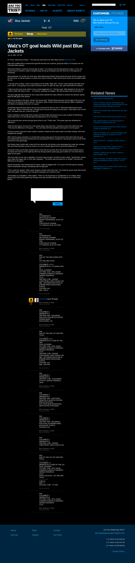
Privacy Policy (118, 551)
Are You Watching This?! (14, 9)
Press (34, 530)
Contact (56, 530)
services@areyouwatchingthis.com (109, 533)
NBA (38, 5)
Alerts (57, 10)
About (76, 10)
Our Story (57, 535)
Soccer (70, 5)
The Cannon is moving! (101, 98)
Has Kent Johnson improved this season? (108, 116)
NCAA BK (51, 5)
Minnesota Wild (69, 60)
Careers (35, 535)
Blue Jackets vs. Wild (46, 248)
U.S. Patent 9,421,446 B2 (115, 539)
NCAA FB (61, 5)
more (82, 5)
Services (14, 535)
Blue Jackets (22, 20)
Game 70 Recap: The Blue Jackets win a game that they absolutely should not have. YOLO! (110, 159)
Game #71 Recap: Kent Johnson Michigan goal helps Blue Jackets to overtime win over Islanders (110, 134)
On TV (43, 10)
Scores (30, 10)
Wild (76, 20)
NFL (26, 5)
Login (124, 5)
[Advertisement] (109, 71)
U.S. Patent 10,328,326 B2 (115, 545)
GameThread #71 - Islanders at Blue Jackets (109, 140)
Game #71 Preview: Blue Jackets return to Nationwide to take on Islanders (108, 147)
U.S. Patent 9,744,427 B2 (115, 542)
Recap (30, 34)
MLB (32, 5)
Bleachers (42, 34)
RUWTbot (42, 299)
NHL (44, 5)
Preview (19, 34)
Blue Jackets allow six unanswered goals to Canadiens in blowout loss (108, 121)
